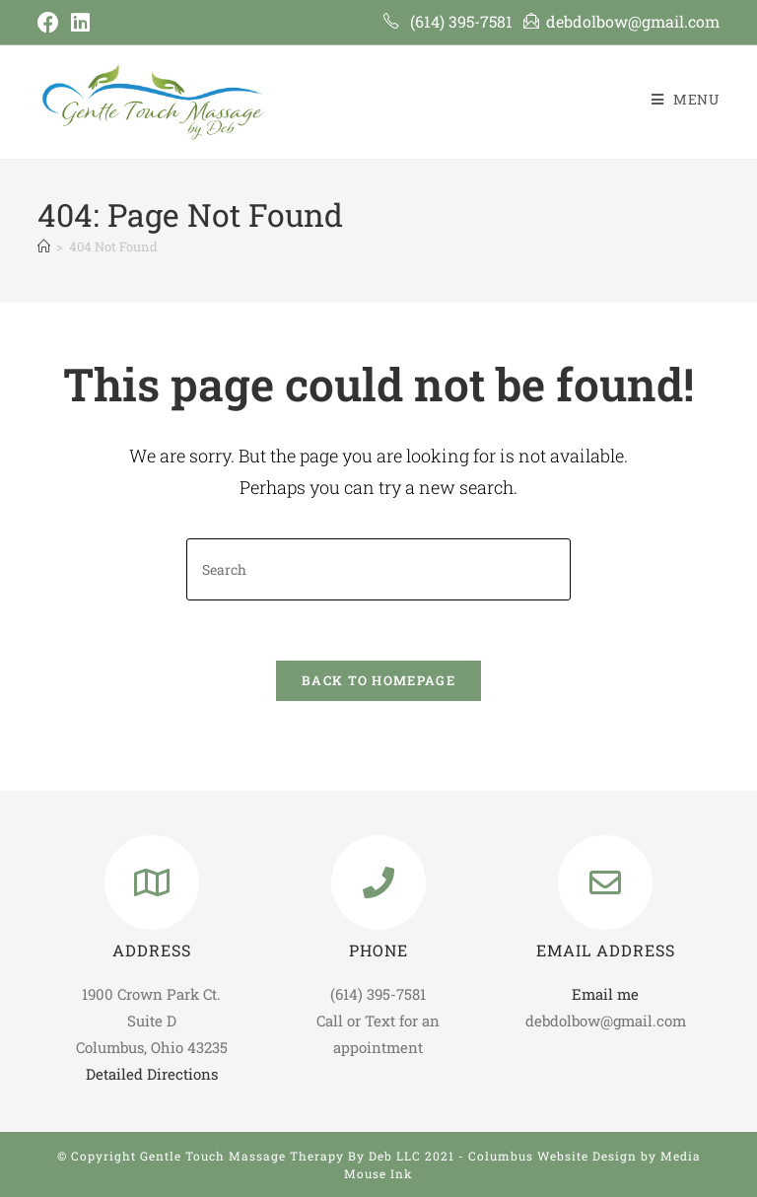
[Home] (43, 246)
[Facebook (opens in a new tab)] (51, 23)
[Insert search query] (378, 569)
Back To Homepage (378, 680)
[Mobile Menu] (686, 99)
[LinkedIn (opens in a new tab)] (80, 23)
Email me (605, 994)
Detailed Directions (152, 1074)
